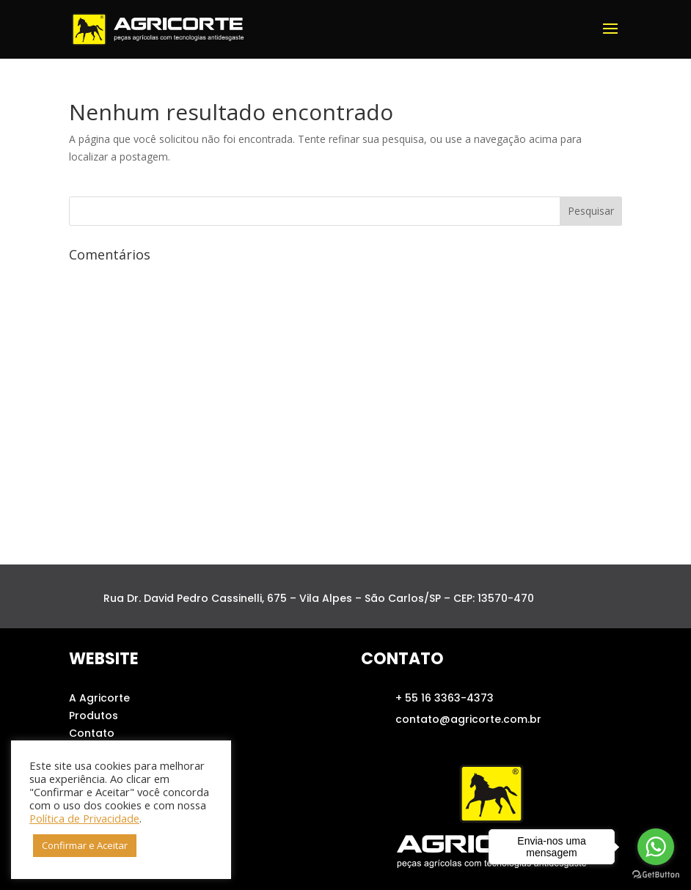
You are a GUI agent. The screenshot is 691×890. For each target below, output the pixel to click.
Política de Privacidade (84, 818)
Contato (91, 733)
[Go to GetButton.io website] (655, 875)
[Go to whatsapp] (655, 846)
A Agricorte (99, 698)
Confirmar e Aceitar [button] (85, 845)
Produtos (93, 715)
